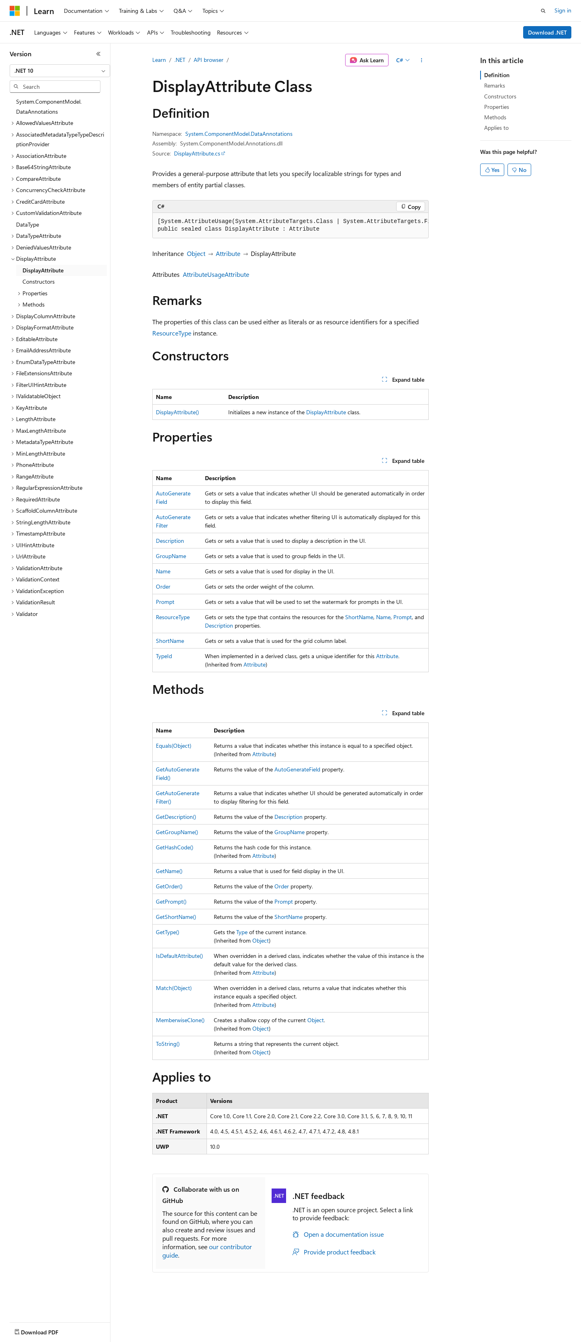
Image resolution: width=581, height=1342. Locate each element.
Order (163, 586)
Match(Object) (174, 988)
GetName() (169, 871)
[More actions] (422, 60)
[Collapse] (98, 54)
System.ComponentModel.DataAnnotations (239, 133)
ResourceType (171, 333)
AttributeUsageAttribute (216, 274)
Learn (159, 59)
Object (196, 253)
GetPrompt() (171, 901)
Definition (496, 75)
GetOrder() (169, 886)
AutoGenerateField (297, 769)
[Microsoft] (15, 11)
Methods (495, 117)
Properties (496, 106)
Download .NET (547, 32)
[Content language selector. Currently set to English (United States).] (46, 1330)
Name (163, 571)
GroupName (171, 556)
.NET (179, 59)
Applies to (496, 127)
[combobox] (60, 70)
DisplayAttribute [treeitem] (43, 270)
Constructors (500, 96)
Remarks (494, 85)
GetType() (167, 932)
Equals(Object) (173, 745)
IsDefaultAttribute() (179, 955)
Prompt (165, 602)
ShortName (359, 617)
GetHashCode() (174, 847)
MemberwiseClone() (180, 1020)
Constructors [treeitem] (39, 281)
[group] (290, 225)
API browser (208, 59)
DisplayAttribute (326, 412)
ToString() (168, 1043)
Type (242, 932)
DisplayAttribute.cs (197, 153)
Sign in (562, 10)
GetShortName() (176, 917)
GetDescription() (176, 816)
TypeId (164, 656)
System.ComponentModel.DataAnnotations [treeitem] (49, 106)
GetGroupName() (177, 832)
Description (170, 540)
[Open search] (543, 11)
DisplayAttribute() (177, 412)
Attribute (228, 253)
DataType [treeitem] (27, 224)
